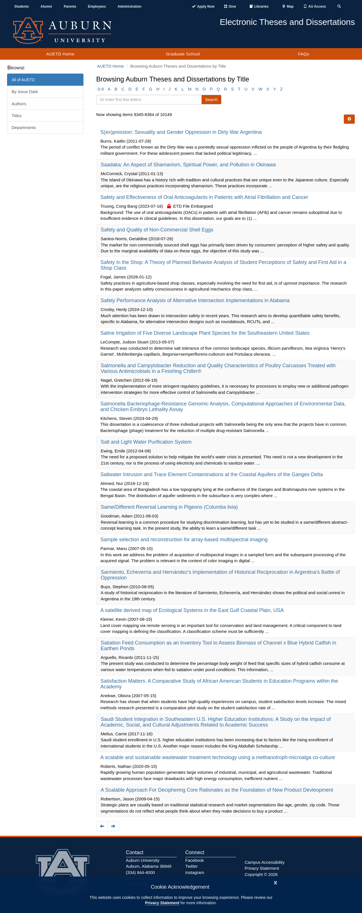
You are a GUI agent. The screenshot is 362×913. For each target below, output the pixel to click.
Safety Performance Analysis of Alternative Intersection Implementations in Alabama (196, 300)
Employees (97, 6)
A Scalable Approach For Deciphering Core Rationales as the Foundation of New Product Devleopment (218, 790)
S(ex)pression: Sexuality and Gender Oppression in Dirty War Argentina (181, 132)
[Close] (275, 882)
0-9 (101, 89)
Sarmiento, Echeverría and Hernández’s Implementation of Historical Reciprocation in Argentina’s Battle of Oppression (220, 575)
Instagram (194, 872)
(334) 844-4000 (140, 872)
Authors (19, 103)
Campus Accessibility (265, 862)
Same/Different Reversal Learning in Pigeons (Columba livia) (170, 507)
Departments (24, 127)
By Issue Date (25, 91)
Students (21, 6)
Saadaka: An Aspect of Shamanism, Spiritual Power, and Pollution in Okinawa (189, 164)
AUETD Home (60, 53)
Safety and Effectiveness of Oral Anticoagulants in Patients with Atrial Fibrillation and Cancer (205, 197)
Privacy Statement (162, 903)
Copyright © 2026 (261, 874)
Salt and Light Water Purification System (147, 442)
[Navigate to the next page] (113, 826)
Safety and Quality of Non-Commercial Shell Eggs (158, 230)
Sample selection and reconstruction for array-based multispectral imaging (184, 539)
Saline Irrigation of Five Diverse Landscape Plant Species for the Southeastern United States (205, 333)
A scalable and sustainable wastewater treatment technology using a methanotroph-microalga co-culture (218, 757)
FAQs (303, 53)
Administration (129, 6)
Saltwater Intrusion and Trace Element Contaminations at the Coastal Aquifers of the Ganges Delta (212, 474)
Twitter (191, 866)
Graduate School (183, 53)
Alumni (46, 6)
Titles (16, 115)
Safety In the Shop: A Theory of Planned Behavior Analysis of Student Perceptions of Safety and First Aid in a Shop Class (223, 265)
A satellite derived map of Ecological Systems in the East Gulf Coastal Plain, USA (192, 610)
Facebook (194, 860)
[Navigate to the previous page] (102, 826)
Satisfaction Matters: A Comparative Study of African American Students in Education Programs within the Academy (219, 683)
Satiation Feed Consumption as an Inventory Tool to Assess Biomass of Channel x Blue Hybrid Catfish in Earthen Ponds (218, 645)
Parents (70, 6)
